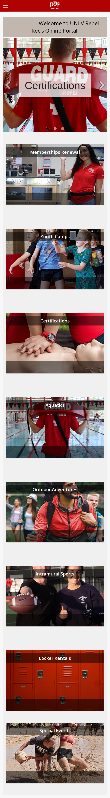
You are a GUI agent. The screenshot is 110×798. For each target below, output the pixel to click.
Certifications (55, 85)
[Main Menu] (5, 5)
